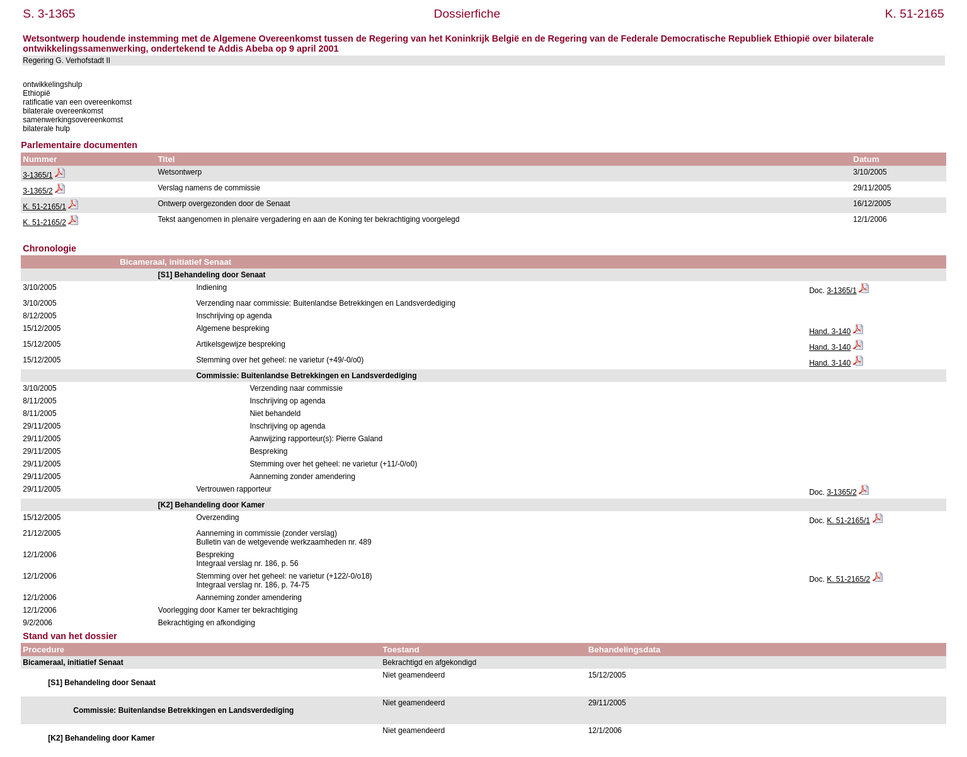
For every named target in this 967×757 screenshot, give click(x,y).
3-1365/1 (37, 175)
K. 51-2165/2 (44, 222)
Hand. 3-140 (829, 331)
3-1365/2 (37, 191)
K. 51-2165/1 (44, 206)
